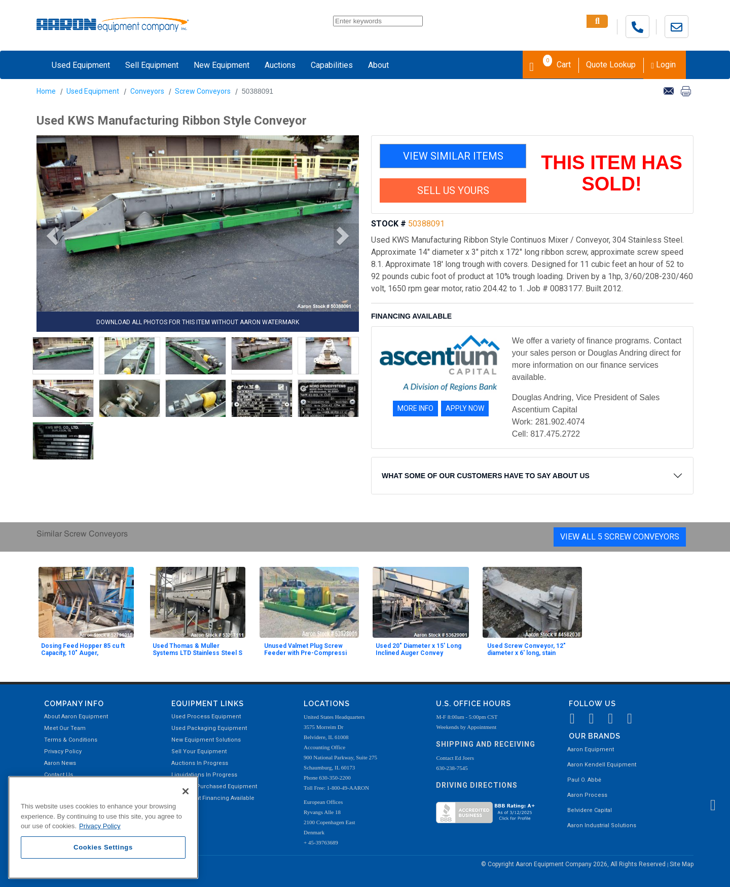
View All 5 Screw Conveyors (619, 537)
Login (663, 64)
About (378, 65)
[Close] (185, 791)
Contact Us (58, 775)
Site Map (682, 864)
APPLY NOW (465, 408)
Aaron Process (587, 795)
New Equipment (221, 65)
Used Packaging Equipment (209, 728)
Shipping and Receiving (485, 744)
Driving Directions (477, 785)
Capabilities (332, 65)
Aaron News (60, 763)
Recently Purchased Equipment (214, 786)
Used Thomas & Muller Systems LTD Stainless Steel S (197, 649)
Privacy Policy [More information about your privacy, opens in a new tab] (100, 826)
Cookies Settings (103, 847)
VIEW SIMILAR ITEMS (453, 156)
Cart (550, 64)
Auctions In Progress (199, 763)
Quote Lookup (611, 64)
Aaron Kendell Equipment (601, 764)
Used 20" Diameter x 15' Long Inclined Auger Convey (418, 649)
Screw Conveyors (203, 91)
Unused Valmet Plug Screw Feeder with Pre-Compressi (305, 649)
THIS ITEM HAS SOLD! (611, 173)
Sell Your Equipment (199, 751)
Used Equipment (81, 65)
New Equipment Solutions (206, 740)
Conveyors (147, 91)
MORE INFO (415, 408)
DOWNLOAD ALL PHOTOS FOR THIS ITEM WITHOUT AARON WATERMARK (197, 322)
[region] (103, 827)
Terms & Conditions (70, 740)
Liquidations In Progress (204, 775)
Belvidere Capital (589, 810)
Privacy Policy (63, 751)
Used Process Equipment (206, 716)
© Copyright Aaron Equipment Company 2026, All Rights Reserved (574, 864)
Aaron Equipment (590, 749)
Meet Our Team (65, 728)
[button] (49, 236)
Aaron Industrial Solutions (601, 825)
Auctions (280, 65)
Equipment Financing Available (212, 798)
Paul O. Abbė (584, 780)
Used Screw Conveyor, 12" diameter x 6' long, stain (526, 649)
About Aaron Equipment (76, 716)
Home (46, 91)
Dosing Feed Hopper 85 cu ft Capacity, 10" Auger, (83, 649)
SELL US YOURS (453, 190)
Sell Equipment (151, 65)
